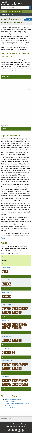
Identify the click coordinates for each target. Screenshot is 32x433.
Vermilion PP (5, 376)
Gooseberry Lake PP (8, 336)
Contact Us (21, 426)
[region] (16, 103)
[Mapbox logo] (5, 126)
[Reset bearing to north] (29, 90)
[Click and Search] (30, 7)
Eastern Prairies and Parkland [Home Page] (14, 11)
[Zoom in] (29, 85)
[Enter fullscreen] (29, 82)
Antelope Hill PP (6, 267)
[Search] (15, 7)
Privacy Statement (11, 426)
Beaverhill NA (6, 280)
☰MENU (27, 19)
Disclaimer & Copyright (20, 424)
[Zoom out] (29, 88)
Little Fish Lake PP (7, 348)
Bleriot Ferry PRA (7, 292)
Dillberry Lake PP (7, 320)
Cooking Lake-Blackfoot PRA (10, 304)
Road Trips (4, 11)
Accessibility (7, 424)
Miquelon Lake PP (7, 360)
